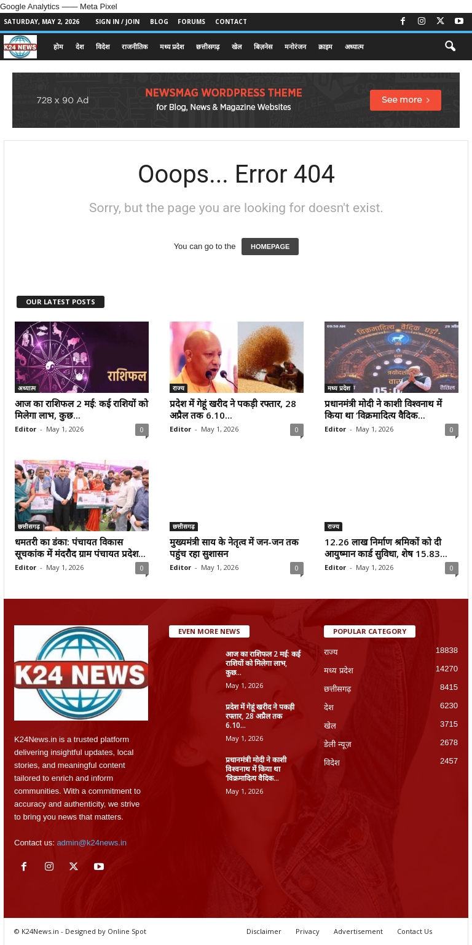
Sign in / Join (117, 21)
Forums (191, 21)
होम (58, 46)
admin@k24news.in (92, 842)
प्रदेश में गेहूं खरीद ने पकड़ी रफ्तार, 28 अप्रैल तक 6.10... (233, 409)
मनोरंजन (295, 46)
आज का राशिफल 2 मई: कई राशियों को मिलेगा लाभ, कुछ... (81, 409)
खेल (237, 46)
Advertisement (358, 931)
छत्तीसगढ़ (207, 46)
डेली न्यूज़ (338, 744)
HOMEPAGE (270, 246)
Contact (231, 21)
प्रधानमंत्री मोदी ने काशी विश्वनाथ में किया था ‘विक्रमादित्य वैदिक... (383, 409)
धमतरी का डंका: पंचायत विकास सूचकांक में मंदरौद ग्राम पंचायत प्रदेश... (80, 547)
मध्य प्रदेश (172, 46)
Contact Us (414, 931)
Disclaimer (263, 931)
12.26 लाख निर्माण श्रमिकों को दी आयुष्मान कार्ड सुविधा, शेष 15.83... (385, 547)
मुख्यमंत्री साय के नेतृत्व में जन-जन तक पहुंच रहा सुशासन (234, 547)
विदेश (102, 46)
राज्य (178, 388)
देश (80, 46)
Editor (25, 428)
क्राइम (325, 46)
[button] (449, 46)
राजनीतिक (135, 46)
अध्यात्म (354, 46)
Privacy (308, 931)
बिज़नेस (263, 46)
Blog (159, 21)
